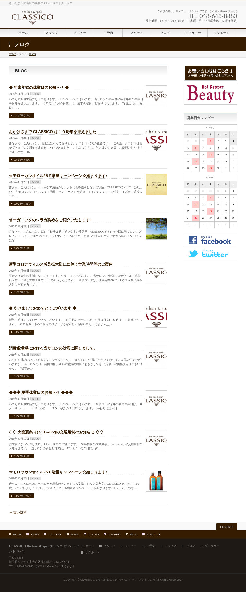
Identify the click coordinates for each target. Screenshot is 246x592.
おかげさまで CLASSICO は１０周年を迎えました (52, 132)
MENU (75, 534)
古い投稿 (18, 512)
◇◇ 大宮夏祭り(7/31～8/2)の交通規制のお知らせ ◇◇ (56, 432)
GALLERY (55, 534)
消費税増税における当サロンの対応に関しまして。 (53, 348)
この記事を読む (22, 115)
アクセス (171, 545)
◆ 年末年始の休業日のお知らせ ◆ (39, 87)
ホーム (89, 545)
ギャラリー (212, 545)
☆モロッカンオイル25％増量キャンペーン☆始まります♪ (58, 176)
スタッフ (109, 545)
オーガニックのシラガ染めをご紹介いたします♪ (50, 220)
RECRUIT (114, 534)
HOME (12, 54)
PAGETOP (227, 526)
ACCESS (93, 534)
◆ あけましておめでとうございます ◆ (42, 308)
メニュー (131, 545)
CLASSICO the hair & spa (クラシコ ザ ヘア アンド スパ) (117, 579)
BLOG (32, 54)
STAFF (35, 534)
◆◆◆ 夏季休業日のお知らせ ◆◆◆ (41, 392)
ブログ (190, 545)
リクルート (92, 552)
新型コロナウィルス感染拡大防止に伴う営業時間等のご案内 (61, 264)
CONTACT (153, 534)
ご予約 (151, 545)
